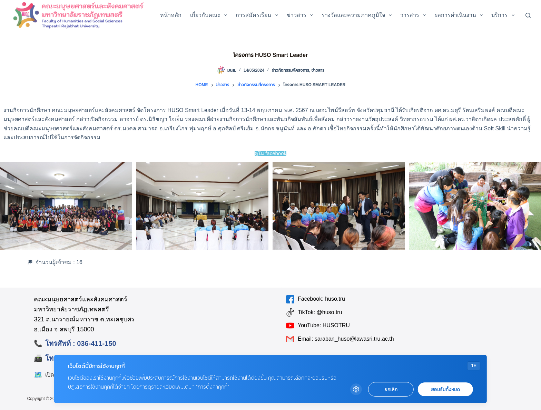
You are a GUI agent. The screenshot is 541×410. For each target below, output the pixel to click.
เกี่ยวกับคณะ (210, 15)
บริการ (504, 15)
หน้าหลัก (170, 15)
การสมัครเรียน (258, 15)
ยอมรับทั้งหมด (445, 389)
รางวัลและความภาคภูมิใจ (358, 15)
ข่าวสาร (301, 15)
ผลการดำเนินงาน (459, 15)
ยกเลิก (390, 389)
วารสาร (414, 15)
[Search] (528, 15)
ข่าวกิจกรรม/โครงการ (290, 70)
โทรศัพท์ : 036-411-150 (80, 343)
